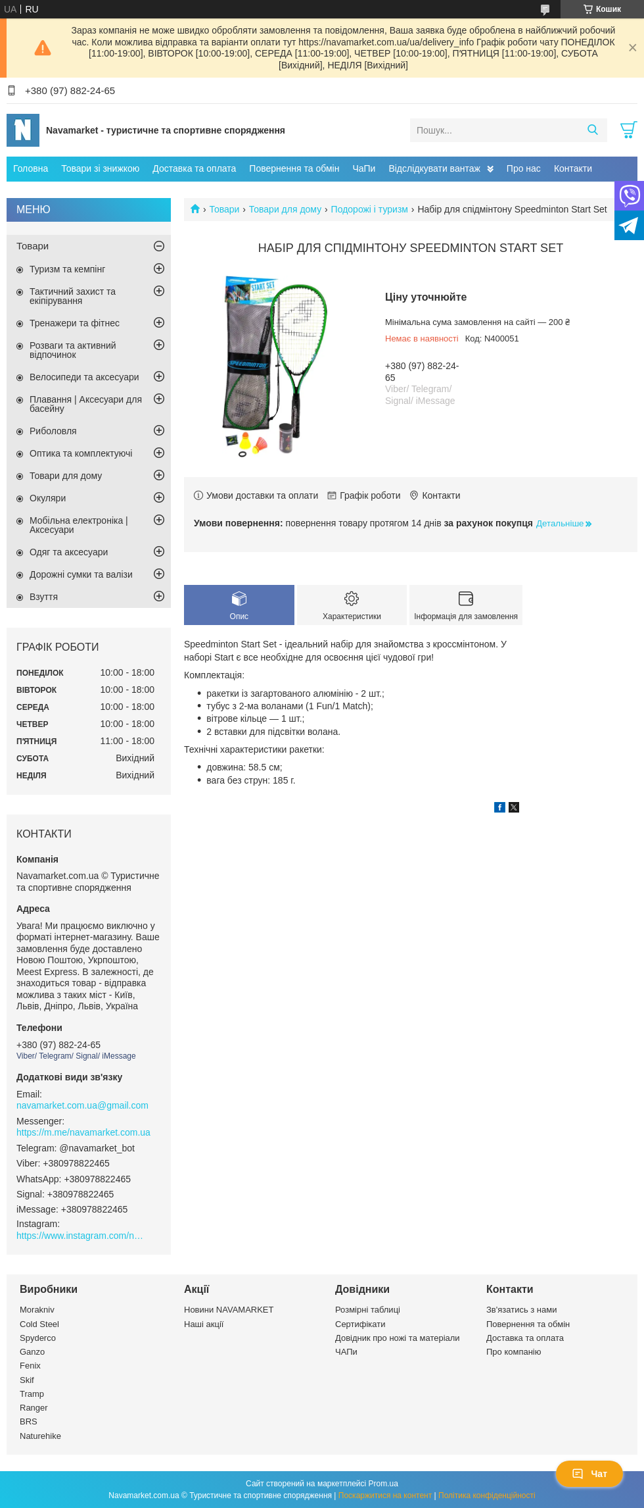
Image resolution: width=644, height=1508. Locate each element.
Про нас (524, 168)
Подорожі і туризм (369, 209)
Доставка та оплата (194, 168)
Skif (27, 1380)
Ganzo (32, 1352)
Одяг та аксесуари (69, 552)
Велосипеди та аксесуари (84, 377)
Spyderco (38, 1338)
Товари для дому (285, 209)
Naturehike (40, 1436)
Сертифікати (360, 1324)
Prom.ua (383, 1483)
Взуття (44, 596)
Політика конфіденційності (487, 1495)
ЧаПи (363, 168)
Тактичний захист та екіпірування (73, 296)
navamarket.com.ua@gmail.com (82, 1105)
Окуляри (48, 498)
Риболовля (53, 431)
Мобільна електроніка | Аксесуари (79, 525)
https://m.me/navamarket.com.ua (83, 1132)
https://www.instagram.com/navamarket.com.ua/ (82, 1235)
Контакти (573, 168)
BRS (28, 1421)
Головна (30, 168)
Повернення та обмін (294, 168)
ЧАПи (346, 1352)
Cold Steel (39, 1324)
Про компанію (513, 1352)
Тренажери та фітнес (75, 323)
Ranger (34, 1408)
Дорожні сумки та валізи (81, 574)
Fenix (30, 1365)
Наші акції (203, 1324)
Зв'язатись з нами (521, 1310)
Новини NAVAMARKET (228, 1310)
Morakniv (37, 1310)
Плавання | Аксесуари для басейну (86, 404)
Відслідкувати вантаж (434, 168)
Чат (589, 1474)
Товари (224, 209)
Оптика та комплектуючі (81, 453)
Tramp (32, 1394)
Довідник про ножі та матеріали (397, 1338)
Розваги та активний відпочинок (73, 350)
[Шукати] (592, 130)
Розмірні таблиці (367, 1310)
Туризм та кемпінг (67, 269)
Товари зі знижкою (100, 168)
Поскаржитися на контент (385, 1495)
